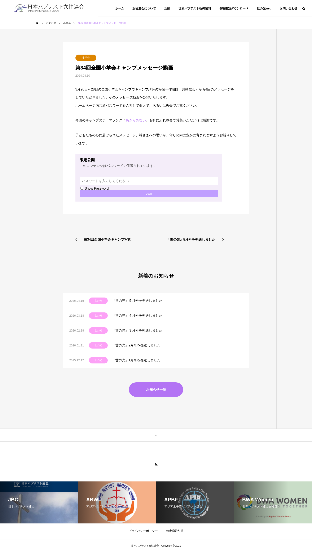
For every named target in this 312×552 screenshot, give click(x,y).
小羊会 (86, 57)
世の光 (98, 300)
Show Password (94, 188)
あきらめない (136, 120)
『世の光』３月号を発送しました (137, 330)
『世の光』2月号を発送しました (136, 345)
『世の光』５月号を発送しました (137, 300)
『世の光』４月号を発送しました (137, 315)
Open (149, 193)
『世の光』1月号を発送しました (136, 360)
